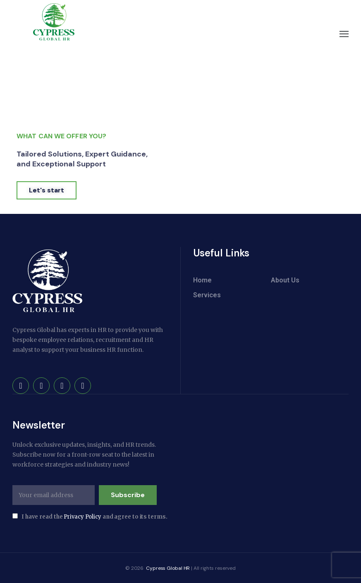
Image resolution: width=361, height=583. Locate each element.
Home (202, 280)
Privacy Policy (82, 516)
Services (207, 295)
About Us (285, 280)
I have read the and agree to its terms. (89, 516)
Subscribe (128, 494)
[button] (344, 34)
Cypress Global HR (167, 567)
